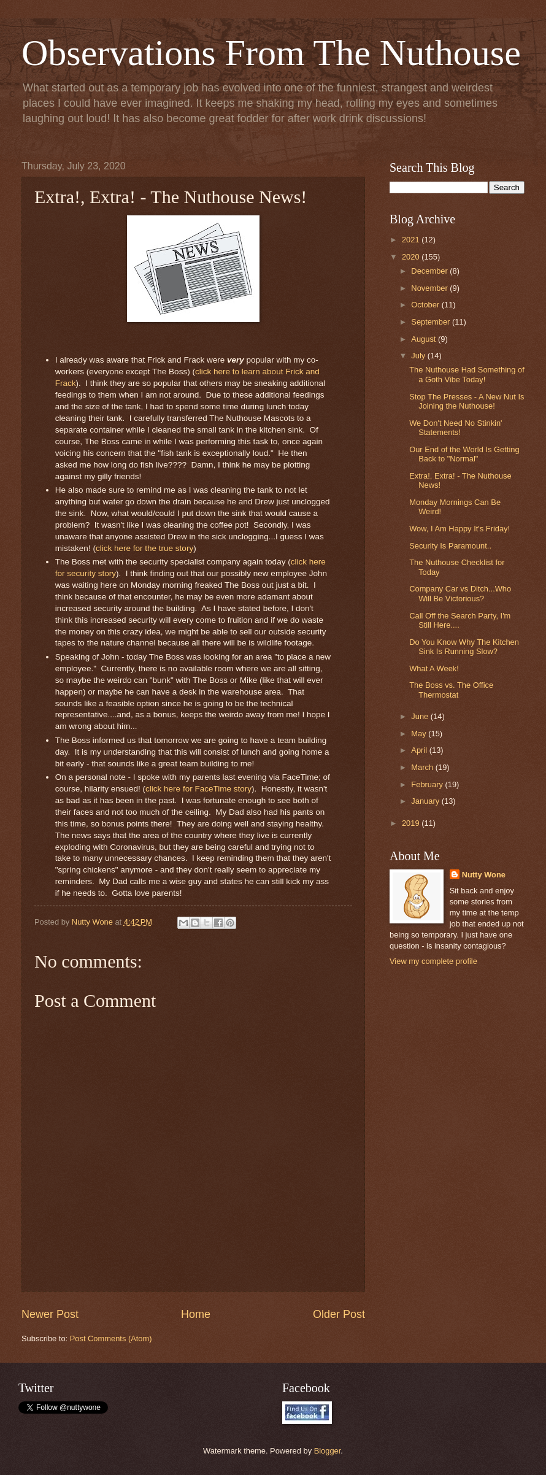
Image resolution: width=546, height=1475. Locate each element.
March (423, 767)
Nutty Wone (484, 874)
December (430, 270)
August (424, 339)
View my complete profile (433, 961)
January (426, 801)
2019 (411, 823)
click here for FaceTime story (198, 788)
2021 (411, 239)
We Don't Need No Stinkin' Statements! (455, 427)
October (426, 304)
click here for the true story (144, 548)
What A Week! (434, 668)
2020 (411, 256)
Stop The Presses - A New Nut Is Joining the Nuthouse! (466, 401)
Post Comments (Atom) (111, 1338)
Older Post (339, 1314)
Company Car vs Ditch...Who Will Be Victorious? (460, 593)
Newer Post (50, 1314)
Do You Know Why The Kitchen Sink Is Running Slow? (464, 646)
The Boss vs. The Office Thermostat (451, 689)
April (420, 750)
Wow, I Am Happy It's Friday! (459, 528)
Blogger (327, 1450)
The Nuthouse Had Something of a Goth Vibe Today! (467, 374)
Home (195, 1314)
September (431, 321)
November (430, 288)
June (421, 716)
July (419, 355)
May (419, 733)
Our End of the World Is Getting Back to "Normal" (464, 454)
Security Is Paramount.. (450, 545)
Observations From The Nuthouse (271, 53)
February (428, 784)
